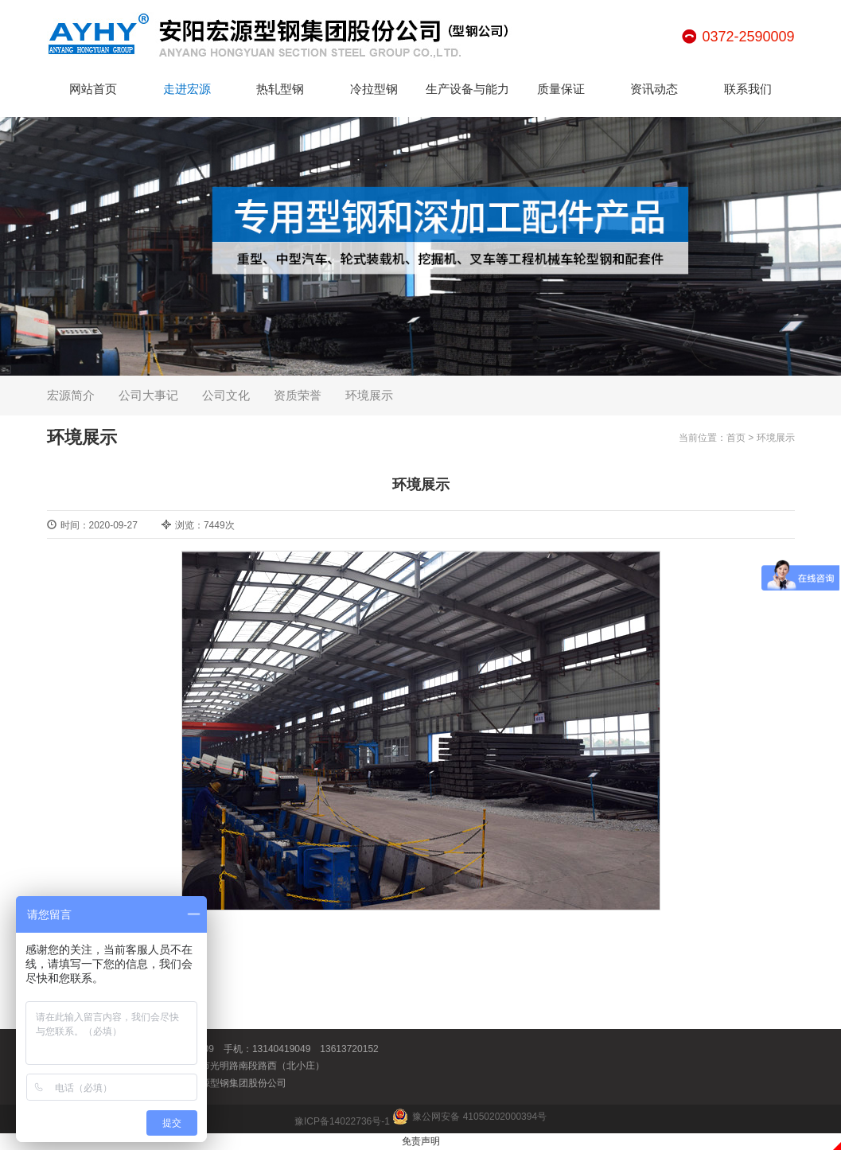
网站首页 (93, 89)
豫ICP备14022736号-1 (342, 1121)
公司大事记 (148, 395)
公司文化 (226, 395)
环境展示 (369, 395)
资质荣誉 (297, 395)
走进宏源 (187, 89)
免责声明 (421, 1141)
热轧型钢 (280, 89)
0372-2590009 (748, 37)
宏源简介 (71, 395)
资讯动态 (654, 89)
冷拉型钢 (374, 89)
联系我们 (748, 89)
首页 (736, 437)
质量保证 (561, 89)
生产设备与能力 (467, 89)
